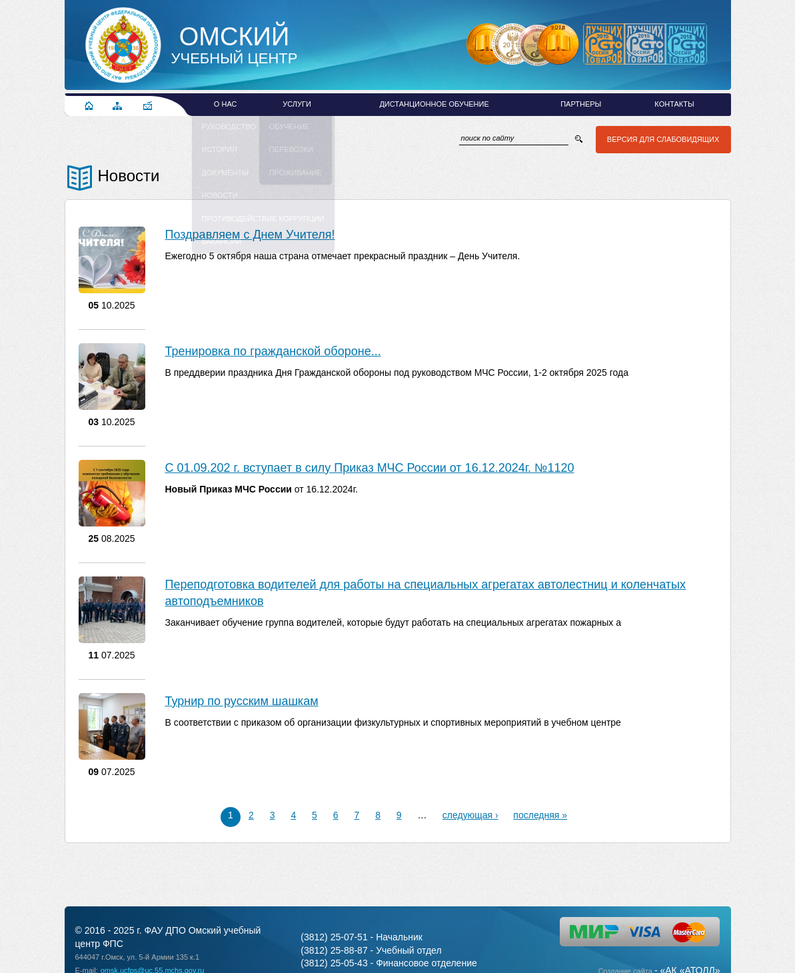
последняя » (541, 815)
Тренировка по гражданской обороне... (273, 351)
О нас (225, 104)
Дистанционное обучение (433, 104)
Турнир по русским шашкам (242, 701)
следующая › (470, 815)
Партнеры (580, 104)
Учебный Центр (234, 45)
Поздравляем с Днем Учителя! (250, 234)
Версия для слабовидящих (661, 139)
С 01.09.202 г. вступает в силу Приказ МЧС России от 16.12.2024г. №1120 (369, 468)
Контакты (674, 104)
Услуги (297, 104)
